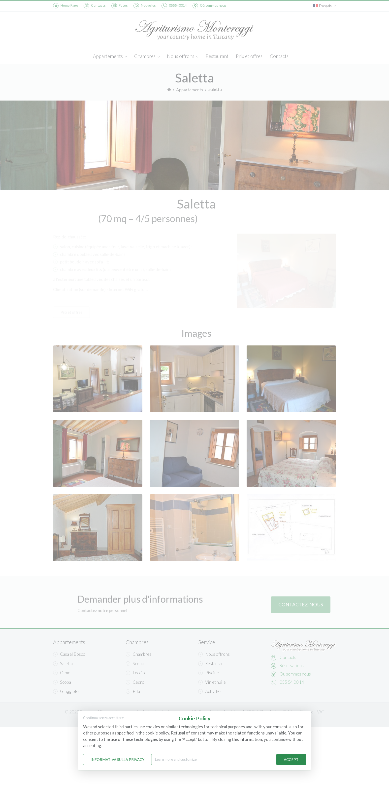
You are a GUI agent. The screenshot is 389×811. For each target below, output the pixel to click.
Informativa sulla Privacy (117, 759)
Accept (291, 759)
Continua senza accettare (103, 718)
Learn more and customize (176, 759)
